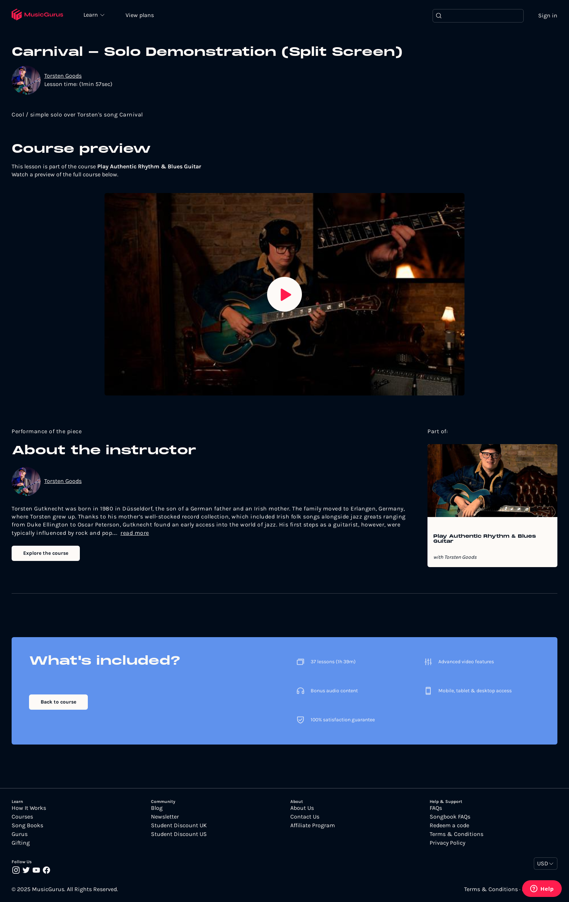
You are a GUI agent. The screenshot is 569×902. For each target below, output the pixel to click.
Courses (22, 817)
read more (134, 532)
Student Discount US (179, 834)
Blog (157, 808)
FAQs (436, 808)
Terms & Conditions (456, 834)
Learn (91, 14)
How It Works (29, 808)
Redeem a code (449, 825)
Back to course (58, 702)
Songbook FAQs (450, 817)
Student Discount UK (179, 825)
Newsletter (165, 817)
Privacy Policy (447, 843)
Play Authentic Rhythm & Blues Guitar (484, 539)
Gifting (21, 843)
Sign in (547, 15)
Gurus (20, 834)
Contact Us (304, 817)
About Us (302, 808)
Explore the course (45, 553)
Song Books (27, 825)
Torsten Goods (63, 75)
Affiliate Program (312, 825)
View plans (140, 15)
